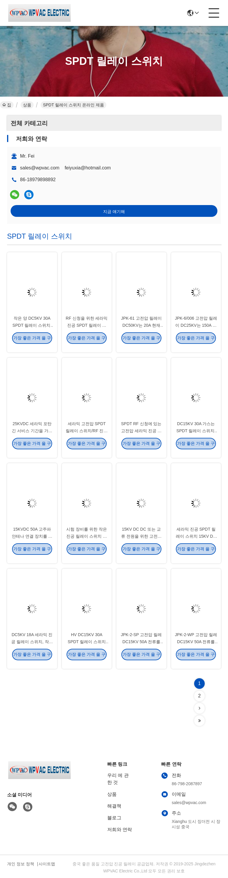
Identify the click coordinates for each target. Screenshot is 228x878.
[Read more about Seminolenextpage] (199, 708)
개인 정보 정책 (20, 864)
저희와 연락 (119, 829)
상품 (27, 105)
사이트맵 (47, 864)
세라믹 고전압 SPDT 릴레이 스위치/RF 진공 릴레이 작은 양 (87, 435)
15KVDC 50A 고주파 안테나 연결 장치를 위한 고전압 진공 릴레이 (32, 541)
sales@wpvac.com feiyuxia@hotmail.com (65, 167)
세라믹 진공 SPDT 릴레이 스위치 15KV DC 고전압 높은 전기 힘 (196, 541)
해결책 (114, 805)
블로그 (114, 817)
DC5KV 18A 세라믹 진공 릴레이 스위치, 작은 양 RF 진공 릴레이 (32, 646)
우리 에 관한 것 (118, 779)
